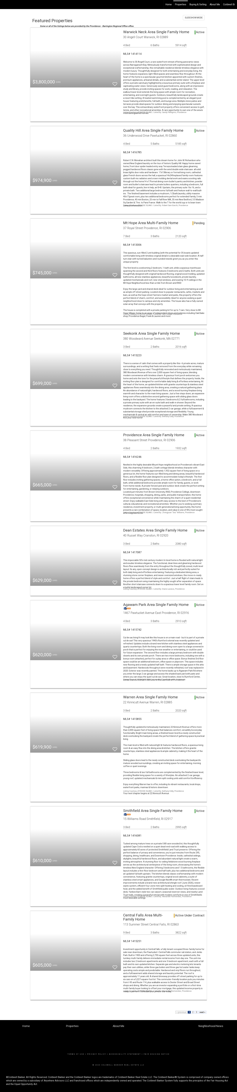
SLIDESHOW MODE (194, 17)
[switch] (115, 83)
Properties (180, 4)
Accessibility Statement (125, 1054)
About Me (215, 4)
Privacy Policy (96, 1054)
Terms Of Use (76, 1054)
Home (168, 4)
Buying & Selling (197, 4)
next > (202, 1012)
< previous (181, 1012)
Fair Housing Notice (157, 1054)
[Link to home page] (3, 4)
